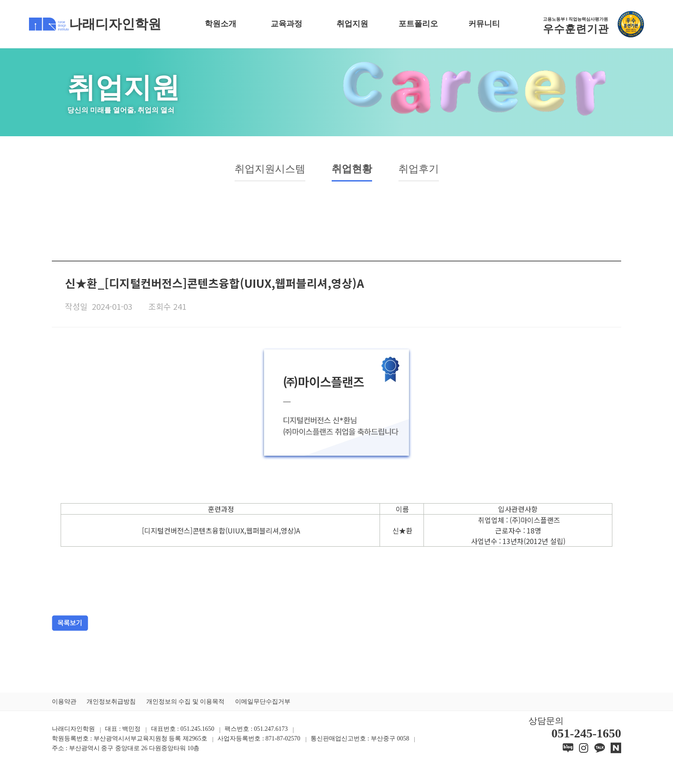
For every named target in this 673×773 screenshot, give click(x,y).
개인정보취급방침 (111, 703)
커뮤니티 (484, 23)
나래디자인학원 (95, 24)
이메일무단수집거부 (262, 703)
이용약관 (64, 703)
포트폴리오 (418, 23)
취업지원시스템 (264, 170)
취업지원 (352, 23)
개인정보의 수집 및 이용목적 (185, 703)
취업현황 (353, 170)
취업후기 (426, 170)
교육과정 (286, 23)
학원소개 (220, 23)
